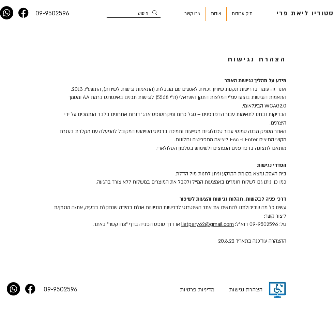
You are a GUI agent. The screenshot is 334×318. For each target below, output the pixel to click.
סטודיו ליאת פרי (305, 13)
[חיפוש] (134, 13)
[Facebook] (23, 12)
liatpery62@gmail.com (207, 224)
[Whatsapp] (6, 12)
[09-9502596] (52, 13)
